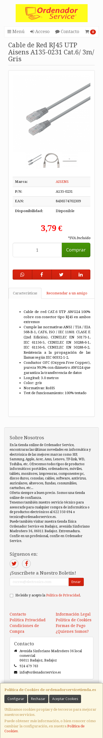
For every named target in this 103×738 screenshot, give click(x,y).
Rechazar (38, 698)
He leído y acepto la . (48, 595)
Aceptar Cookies (65, 698)
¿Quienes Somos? (72, 631)
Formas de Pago (70, 625)
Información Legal (73, 614)
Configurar (15, 698)
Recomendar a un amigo (66, 293)
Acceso (39, 31)
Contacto (67, 31)
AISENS (62, 182)
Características (25, 293)
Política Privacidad (28, 620)
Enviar (76, 581)
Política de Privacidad (63, 595)
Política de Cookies (73, 620)
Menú (15, 31)
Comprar (76, 250)
